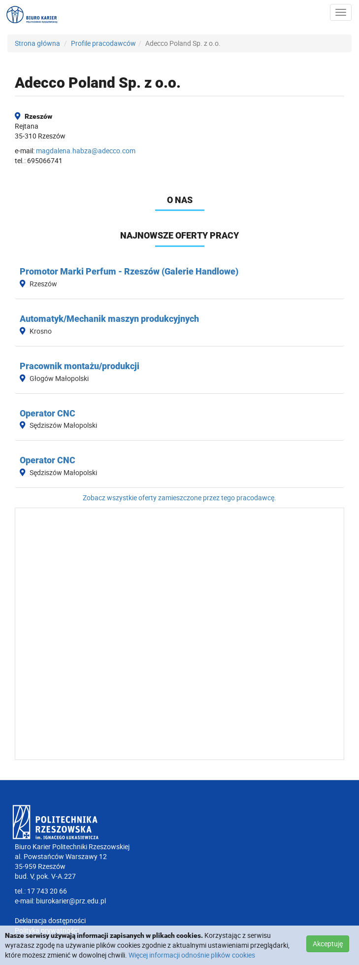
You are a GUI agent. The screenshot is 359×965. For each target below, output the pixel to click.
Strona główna (37, 43)
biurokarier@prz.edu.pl (71, 900)
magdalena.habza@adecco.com (85, 150)
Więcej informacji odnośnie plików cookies (192, 955)
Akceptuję (328, 943)
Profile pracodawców (103, 43)
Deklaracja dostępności (50, 920)
